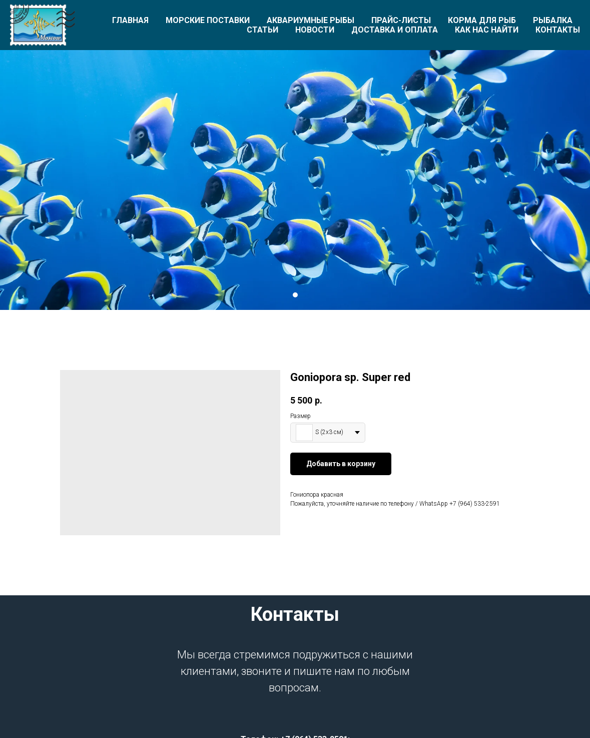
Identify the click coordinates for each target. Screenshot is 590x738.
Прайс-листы (401, 20)
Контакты (557, 30)
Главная (130, 20)
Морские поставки (208, 20)
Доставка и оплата (394, 30)
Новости (314, 30)
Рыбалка (552, 20)
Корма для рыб (482, 20)
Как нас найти (486, 30)
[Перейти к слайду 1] (295, 294)
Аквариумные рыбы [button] (310, 20)
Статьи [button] (262, 30)
